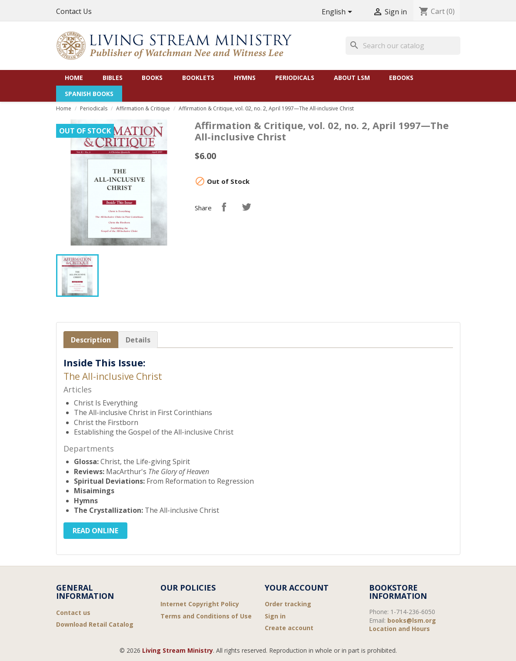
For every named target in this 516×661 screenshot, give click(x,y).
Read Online (95, 530)
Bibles (113, 77)
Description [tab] (91, 340)
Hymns (245, 77)
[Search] (403, 46)
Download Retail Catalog (94, 624)
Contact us (73, 612)
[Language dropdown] (338, 12)
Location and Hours (399, 628)
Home (74, 77)
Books (152, 77)
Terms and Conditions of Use (206, 616)
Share (224, 207)
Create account (289, 628)
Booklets (198, 77)
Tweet (246, 207)
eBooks (401, 77)
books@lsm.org (411, 620)
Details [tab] (138, 340)
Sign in (275, 616)
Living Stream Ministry (177, 650)
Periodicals (294, 77)
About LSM (352, 77)
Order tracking (288, 604)
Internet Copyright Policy (199, 604)
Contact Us (74, 11)
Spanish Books (89, 94)
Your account (297, 587)
